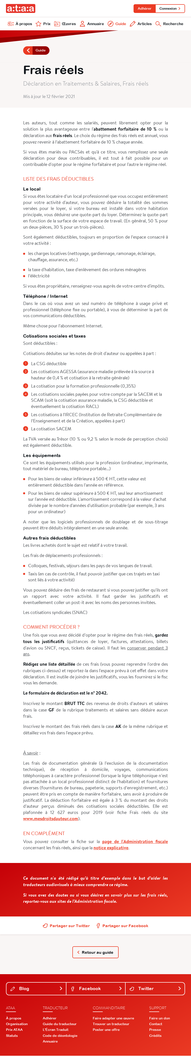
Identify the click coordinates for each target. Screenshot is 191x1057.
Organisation (17, 1025)
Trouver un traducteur (111, 1025)
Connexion (170, 8)
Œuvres (64, 24)
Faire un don (159, 1019)
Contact (155, 1025)
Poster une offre (106, 1031)
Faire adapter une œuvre (113, 1019)
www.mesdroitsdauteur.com (50, 819)
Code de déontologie (60, 1037)
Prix (42, 24)
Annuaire (91, 24)
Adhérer (144, 8)
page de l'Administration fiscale (135, 842)
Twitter (156, 989)
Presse (155, 1031)
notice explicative (111, 849)
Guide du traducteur (60, 1025)
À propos (20, 24)
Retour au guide (95, 953)
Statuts (12, 1037)
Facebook (96, 989)
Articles (140, 24)
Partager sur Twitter (66, 926)
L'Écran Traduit (55, 1031)
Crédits (155, 1037)
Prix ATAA (14, 1031)
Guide (116, 24)
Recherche (169, 24)
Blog (36, 989)
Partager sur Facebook (122, 926)
